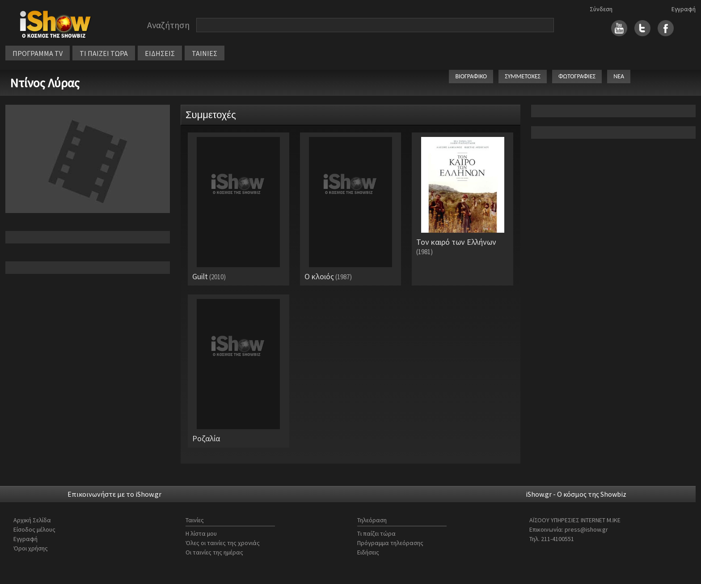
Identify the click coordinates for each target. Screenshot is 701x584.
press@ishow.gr (586, 529)
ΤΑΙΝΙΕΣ (204, 53)
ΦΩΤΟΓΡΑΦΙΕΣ (576, 76)
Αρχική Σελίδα (32, 520)
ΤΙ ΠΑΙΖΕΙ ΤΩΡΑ (104, 53)
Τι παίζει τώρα (376, 533)
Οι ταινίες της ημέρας (214, 552)
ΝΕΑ (618, 76)
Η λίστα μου (201, 533)
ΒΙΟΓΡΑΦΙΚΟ (471, 76)
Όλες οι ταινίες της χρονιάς (223, 543)
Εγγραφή (683, 9)
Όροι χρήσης (30, 548)
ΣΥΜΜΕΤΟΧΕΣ (523, 76)
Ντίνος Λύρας (45, 83)
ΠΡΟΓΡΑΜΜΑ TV (38, 53)
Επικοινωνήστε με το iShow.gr (114, 494)
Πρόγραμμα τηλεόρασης (390, 543)
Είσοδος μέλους (34, 529)
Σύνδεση (601, 9)
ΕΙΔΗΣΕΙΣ (160, 53)
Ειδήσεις (368, 552)
